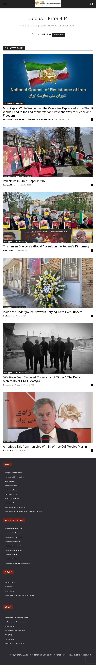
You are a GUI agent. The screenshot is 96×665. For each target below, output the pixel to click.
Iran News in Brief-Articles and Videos (18, 176)
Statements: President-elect (14, 104)
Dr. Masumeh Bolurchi (12, 385)
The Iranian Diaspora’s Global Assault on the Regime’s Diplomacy (46, 246)
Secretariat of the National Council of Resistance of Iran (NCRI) (30, 119)
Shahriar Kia (8, 316)
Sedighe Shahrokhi (11, 185)
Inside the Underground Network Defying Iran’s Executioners (42, 312)
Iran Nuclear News (10, 442)
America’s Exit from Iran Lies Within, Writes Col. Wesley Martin (45, 446)
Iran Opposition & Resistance (15, 242)
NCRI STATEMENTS (14, 520)
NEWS (7, 464)
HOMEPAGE (58, 35)
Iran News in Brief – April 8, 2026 (25, 181)
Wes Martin (8, 450)
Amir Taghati (8, 250)
